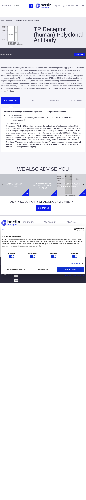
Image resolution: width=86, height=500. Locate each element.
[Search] (31, 6)
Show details (75, 263)
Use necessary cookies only (15, 269)
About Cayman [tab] (76, 100)
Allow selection (43, 269)
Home (2, 20)
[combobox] (21, 6)
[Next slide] (83, 185)
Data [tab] (32, 100)
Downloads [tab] (54, 100)
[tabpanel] (43, 130)
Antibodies (8, 20)
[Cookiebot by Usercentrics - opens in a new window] (75, 229)
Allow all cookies (70, 269)
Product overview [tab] (10, 100)
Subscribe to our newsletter (74, 275)
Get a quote (80, 55)
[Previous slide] (2, 185)
